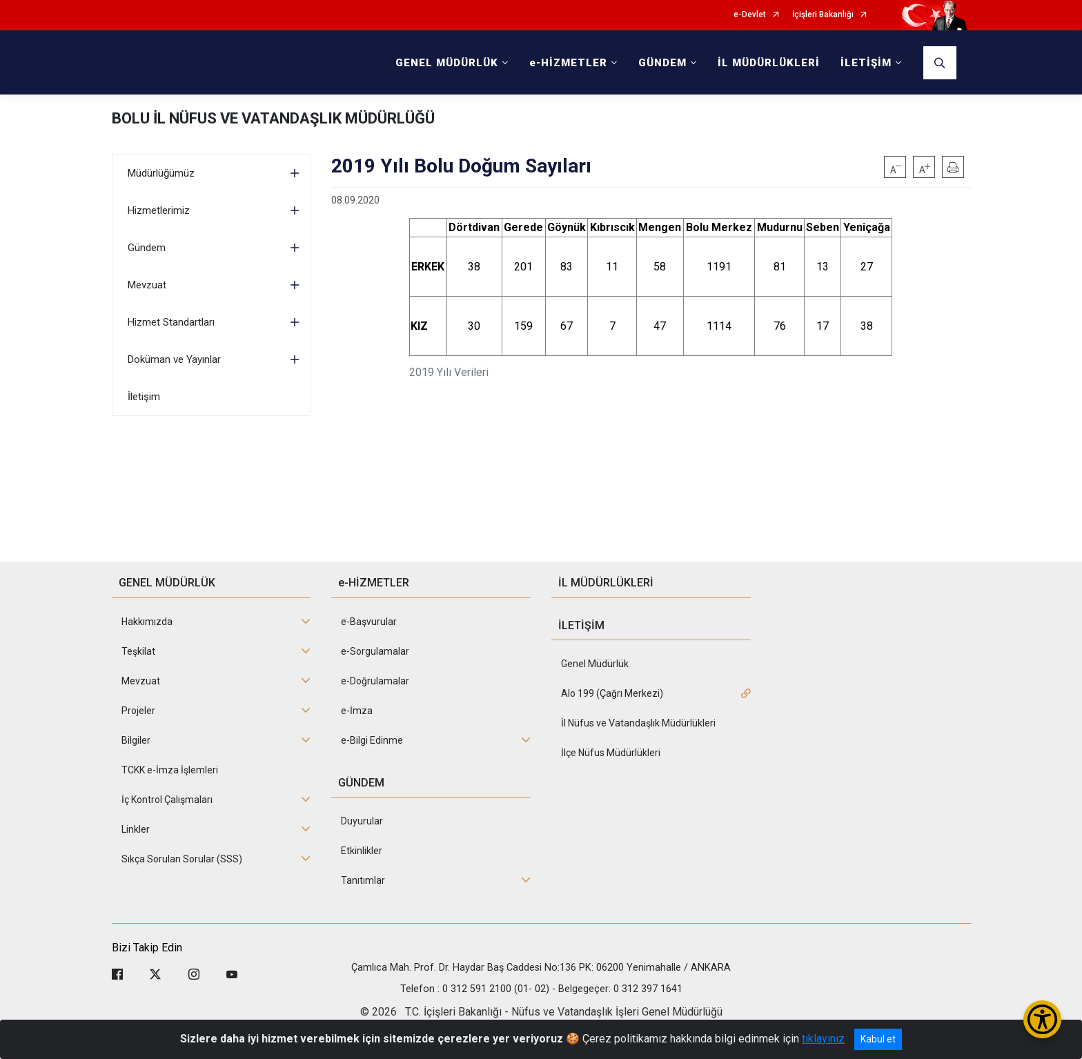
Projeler (138, 710)
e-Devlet (750, 14)
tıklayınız (823, 1038)
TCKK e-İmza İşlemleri (169, 769)
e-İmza (357, 710)
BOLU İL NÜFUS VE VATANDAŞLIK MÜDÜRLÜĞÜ (273, 118)
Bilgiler (135, 740)
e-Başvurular (369, 621)
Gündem (147, 247)
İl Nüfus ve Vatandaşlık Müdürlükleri (638, 723)
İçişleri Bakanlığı (823, 14)
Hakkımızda (147, 621)
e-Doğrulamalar (375, 680)
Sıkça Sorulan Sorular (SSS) (181, 858)
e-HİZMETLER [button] (568, 63)
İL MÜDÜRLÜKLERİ (769, 63)
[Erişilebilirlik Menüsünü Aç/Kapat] (1042, 1019)
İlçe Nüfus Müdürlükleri (610, 752)
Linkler (135, 829)
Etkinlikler (361, 850)
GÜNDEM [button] (662, 63)
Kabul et (878, 1039)
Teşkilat (138, 651)
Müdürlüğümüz (161, 173)
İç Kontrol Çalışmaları (167, 799)
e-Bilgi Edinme (372, 740)
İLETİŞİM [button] (866, 63)
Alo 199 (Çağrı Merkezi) (612, 693)
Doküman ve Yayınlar (174, 359)
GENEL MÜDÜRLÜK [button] (446, 63)
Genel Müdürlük (595, 663)
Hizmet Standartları (171, 322)
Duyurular (362, 821)
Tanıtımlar (363, 880)
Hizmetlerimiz (159, 210)
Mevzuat (147, 285)
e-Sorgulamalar (375, 651)
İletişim (144, 396)
